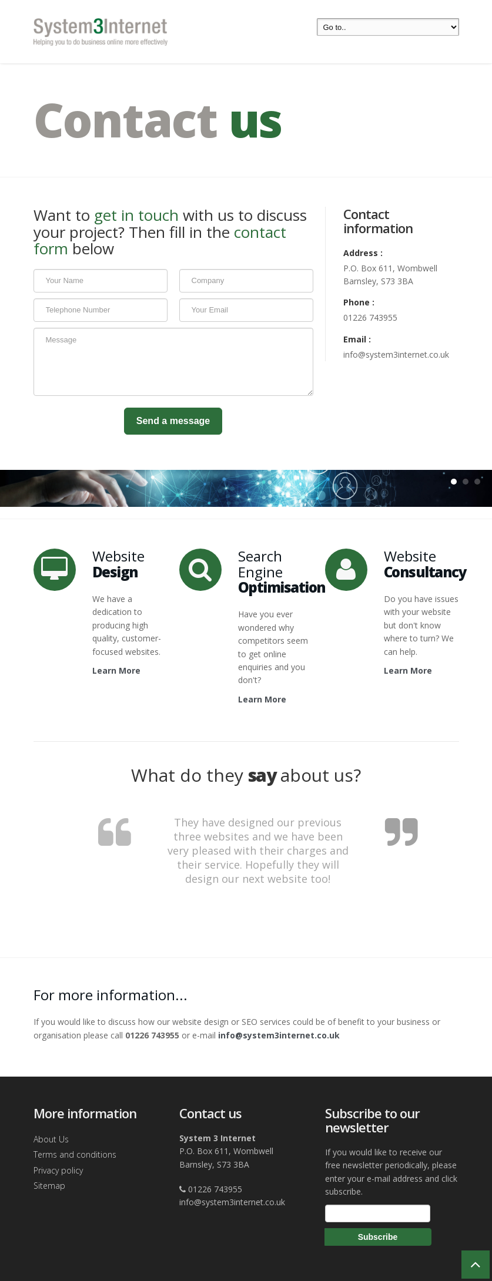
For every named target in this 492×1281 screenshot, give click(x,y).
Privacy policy (58, 1170)
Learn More (116, 670)
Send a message (173, 421)
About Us (51, 1139)
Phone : (358, 302)
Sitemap (49, 1185)
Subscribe (378, 1237)
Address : (363, 252)
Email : (357, 339)
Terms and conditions (75, 1154)
